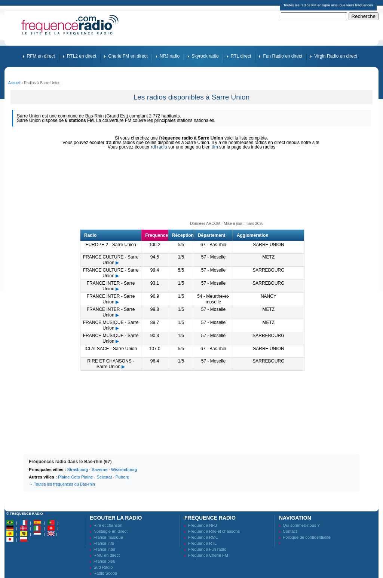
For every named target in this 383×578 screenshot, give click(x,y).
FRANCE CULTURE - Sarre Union (110, 259)
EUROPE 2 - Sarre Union (110, 244)
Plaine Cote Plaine (75, 477)
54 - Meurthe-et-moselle (213, 299)
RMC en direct (107, 555)
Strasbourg (77, 469)
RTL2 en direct (81, 56)
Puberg (122, 477)
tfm (215, 147)
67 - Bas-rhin (213, 244)
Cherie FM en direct (127, 56)
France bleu (104, 561)
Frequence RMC (203, 537)
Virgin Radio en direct (335, 56)
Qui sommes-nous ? (301, 525)
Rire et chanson (108, 525)
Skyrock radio (205, 56)
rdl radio (159, 147)
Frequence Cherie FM (208, 555)
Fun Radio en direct (282, 56)
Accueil (14, 83)
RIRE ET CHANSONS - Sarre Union (110, 363)
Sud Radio (103, 567)
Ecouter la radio (116, 518)
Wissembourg (124, 469)
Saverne (99, 469)
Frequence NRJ (202, 525)
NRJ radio (170, 56)
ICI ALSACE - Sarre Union (111, 348)
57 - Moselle (213, 257)
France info (104, 543)
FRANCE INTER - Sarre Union (111, 286)
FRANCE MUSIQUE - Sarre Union (111, 325)
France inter (105, 549)
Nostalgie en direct (111, 531)
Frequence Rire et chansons (214, 531)
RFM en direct (41, 56)
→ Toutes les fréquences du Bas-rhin (62, 484)
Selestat (104, 477)
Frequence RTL (202, 543)
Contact (290, 531)
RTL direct (241, 56)
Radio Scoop (105, 573)
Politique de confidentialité (307, 537)
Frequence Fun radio (207, 549)
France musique (108, 537)
